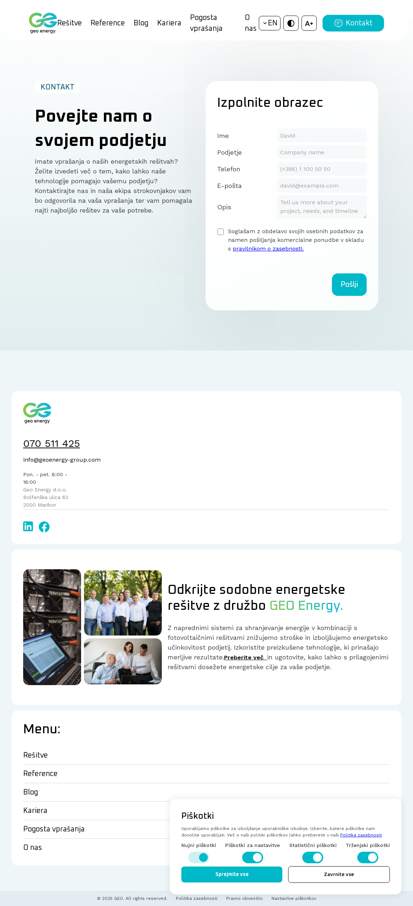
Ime (223, 135)
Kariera (169, 23)
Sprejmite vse (232, 874)
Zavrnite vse (339, 874)
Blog (141, 23)
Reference (107, 23)
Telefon (228, 169)
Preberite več (245, 657)
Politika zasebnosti (361, 835)
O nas (251, 23)
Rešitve (69, 23)
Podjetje (229, 152)
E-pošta (229, 185)
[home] (43, 23)
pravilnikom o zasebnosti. (268, 248)
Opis (224, 207)
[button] (270, 23)
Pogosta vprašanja (206, 23)
